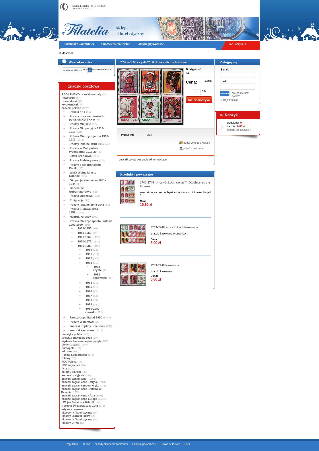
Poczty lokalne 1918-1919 (87, 144)
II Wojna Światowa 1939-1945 (80, 405)
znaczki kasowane (82, 330)
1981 (89, 254)
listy (64, 368)
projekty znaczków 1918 (77, 337)
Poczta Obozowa (81, 195)
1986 (89, 291)
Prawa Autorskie (170, 444)
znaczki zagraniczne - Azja (78, 395)
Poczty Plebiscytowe (84, 160)
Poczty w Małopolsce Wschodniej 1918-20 (84, 149)
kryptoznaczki (70, 104)
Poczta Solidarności (74, 354)
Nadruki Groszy (80, 216)
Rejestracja (247, 2)
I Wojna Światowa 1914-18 (78, 402)
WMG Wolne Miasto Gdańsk (82, 174)
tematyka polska (72, 334)
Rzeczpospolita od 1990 (86, 317)
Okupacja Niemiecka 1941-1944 (87, 182)
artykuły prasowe (73, 409)
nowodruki (68, 97)
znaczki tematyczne (74, 378)
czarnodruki (69, 101)
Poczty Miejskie (80, 124)
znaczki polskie (71, 108)
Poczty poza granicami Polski (85, 166)
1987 (89, 295)
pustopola (68, 348)
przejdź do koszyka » (238, 129)
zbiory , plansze (72, 371)
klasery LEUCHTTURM (76, 416)
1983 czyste (97, 268)
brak (149, 134)
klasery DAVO (70, 422)
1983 (89, 262)
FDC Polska (69, 361)
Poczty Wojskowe (82, 321)
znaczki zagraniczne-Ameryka (80, 385)
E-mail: (224, 69)
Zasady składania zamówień (111, 444)
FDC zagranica (71, 365)
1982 (89, 258)
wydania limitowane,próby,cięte (81, 341)
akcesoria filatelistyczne (77, 412)
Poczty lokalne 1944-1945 (87, 204)
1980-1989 (84, 246)
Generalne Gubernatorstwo (80, 189)
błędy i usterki (71, 344)
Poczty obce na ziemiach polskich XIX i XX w (86, 118)
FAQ (187, 444)
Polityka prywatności (144, 444)
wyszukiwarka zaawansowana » (97, 69)
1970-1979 (84, 241)
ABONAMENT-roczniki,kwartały (81, 94)
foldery (66, 358)
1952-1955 (84, 228)
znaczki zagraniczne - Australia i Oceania (81, 390)
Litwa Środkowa (81, 156)
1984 (89, 282)
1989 (89, 304)
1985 (89, 287)
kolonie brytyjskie (73, 375)
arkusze (67, 351)
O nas (86, 444)
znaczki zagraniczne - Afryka (80, 382)
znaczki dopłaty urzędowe (87, 326)
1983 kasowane (100, 276)
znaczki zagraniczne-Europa (79, 398)
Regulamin (72, 444)
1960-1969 (84, 237)
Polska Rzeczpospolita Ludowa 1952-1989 (91, 222)
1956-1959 (84, 232)
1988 (89, 300)
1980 (89, 249)
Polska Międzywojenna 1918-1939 (89, 138)
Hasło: (224, 81)
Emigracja (77, 200)
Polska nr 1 (77, 111)
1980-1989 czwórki (92, 310)
